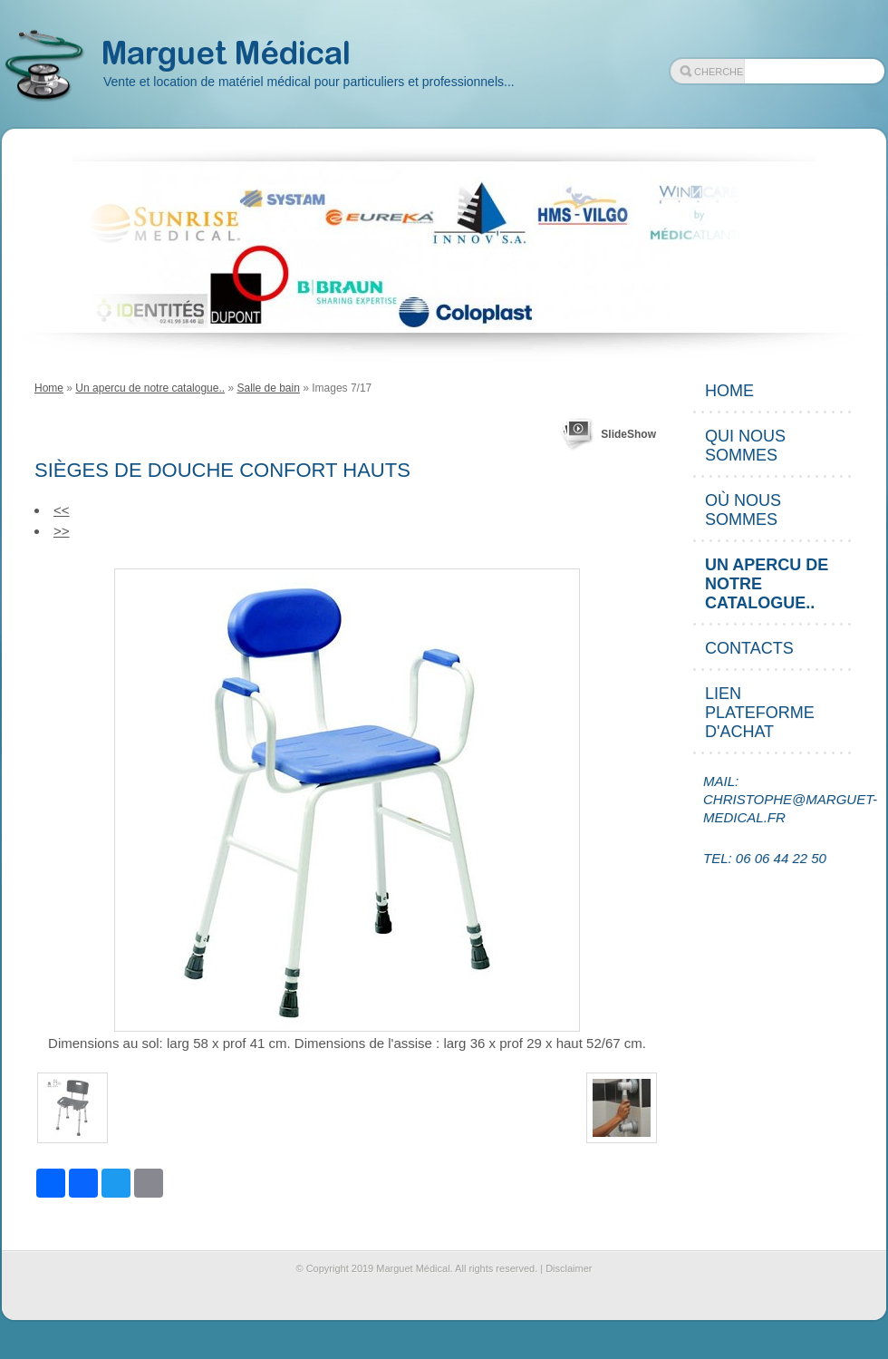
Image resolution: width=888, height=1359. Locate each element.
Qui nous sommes (745, 445)
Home (48, 388)
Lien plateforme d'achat (760, 712)
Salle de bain (267, 388)
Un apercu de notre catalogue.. (150, 388)
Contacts (749, 648)
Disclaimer (568, 1268)
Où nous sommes (743, 510)
